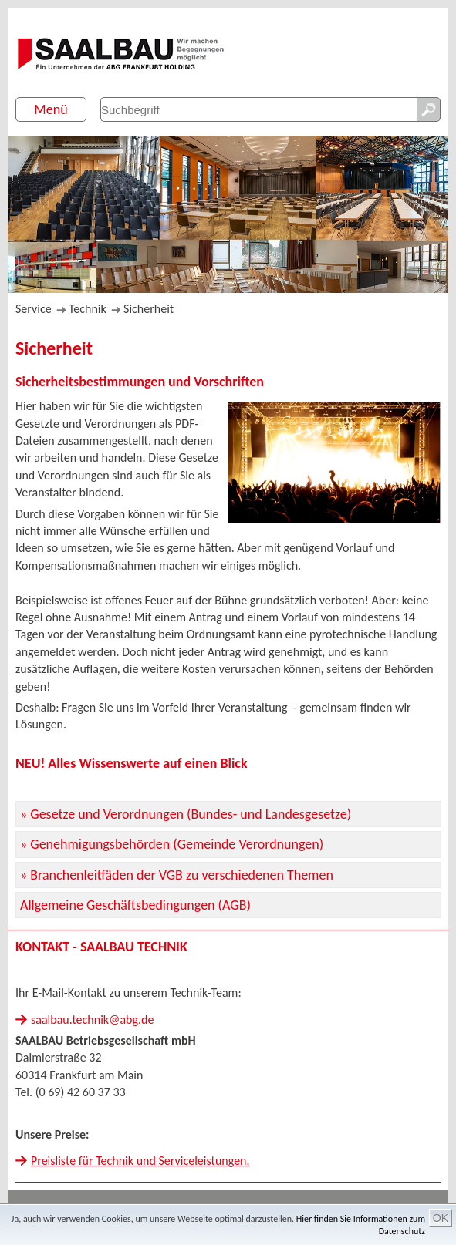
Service (33, 308)
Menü (50, 109)
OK (440, 1218)
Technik (87, 308)
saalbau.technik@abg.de (92, 1019)
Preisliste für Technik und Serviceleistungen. (140, 1160)
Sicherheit (148, 308)
